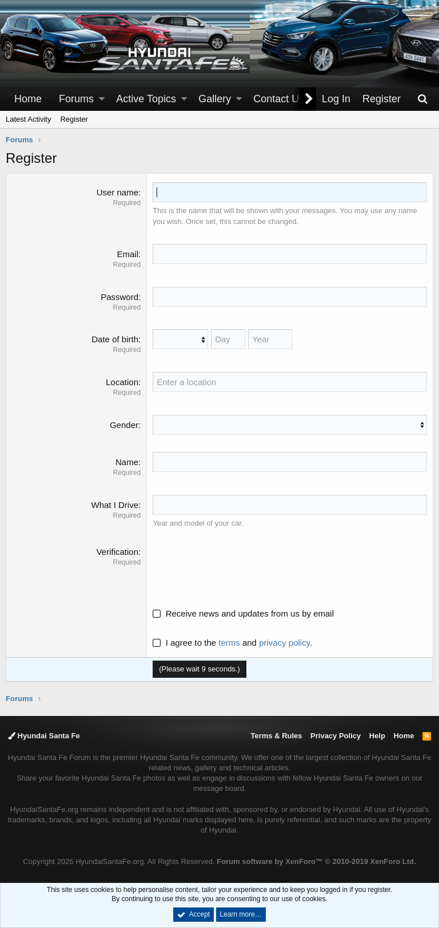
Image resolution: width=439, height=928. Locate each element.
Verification (117, 552)
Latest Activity (28, 119)
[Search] (422, 99)
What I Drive (114, 505)
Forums (76, 99)
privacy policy (284, 642)
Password (119, 297)
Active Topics (146, 99)
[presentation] (239, 568)
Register (73, 119)
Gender (124, 425)
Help (377, 735)
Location (122, 382)
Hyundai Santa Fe (44, 735)
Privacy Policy (335, 735)
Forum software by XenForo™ (316, 861)
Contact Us (278, 99)
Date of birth (114, 339)
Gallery (214, 99)
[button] (101, 99)
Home (28, 99)
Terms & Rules (276, 735)
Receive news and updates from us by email (250, 613)
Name (126, 462)
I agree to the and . (232, 642)
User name (117, 192)
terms (229, 642)
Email (127, 254)
